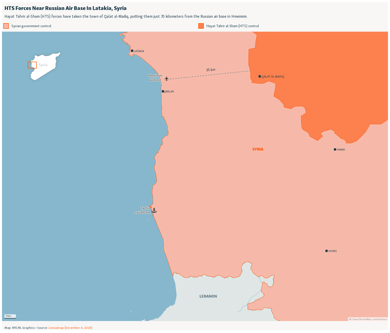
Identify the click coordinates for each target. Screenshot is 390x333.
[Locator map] (195, 166)
